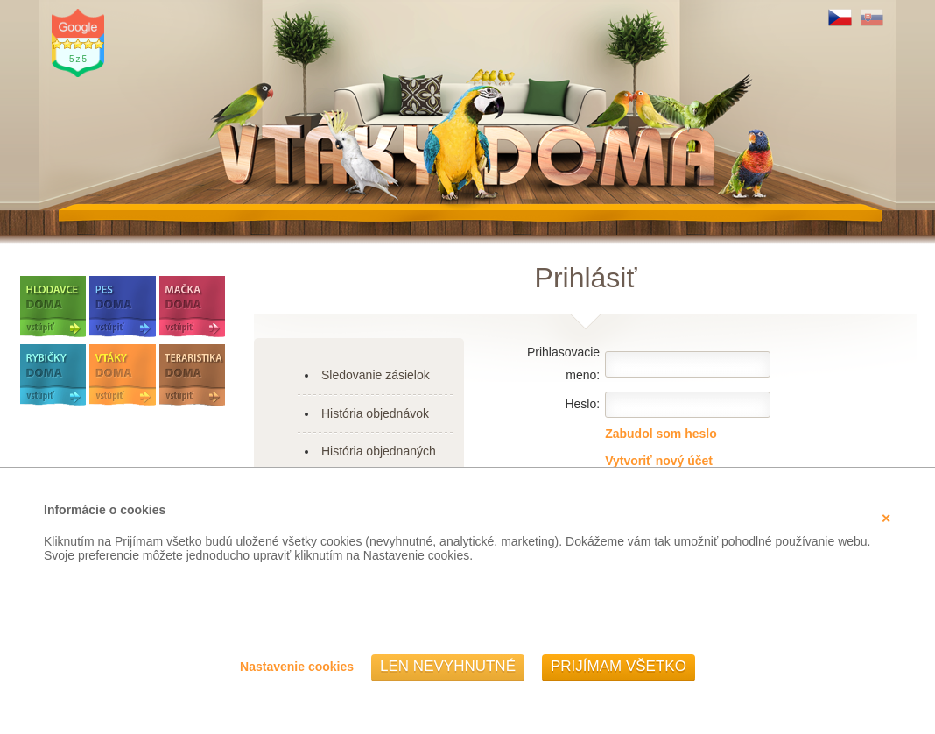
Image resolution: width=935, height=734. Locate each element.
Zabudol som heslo (661, 434)
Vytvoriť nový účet (659, 461)
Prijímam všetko (618, 666)
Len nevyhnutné (448, 666)
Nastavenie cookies (297, 667)
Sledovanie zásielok (375, 375)
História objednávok (375, 413)
